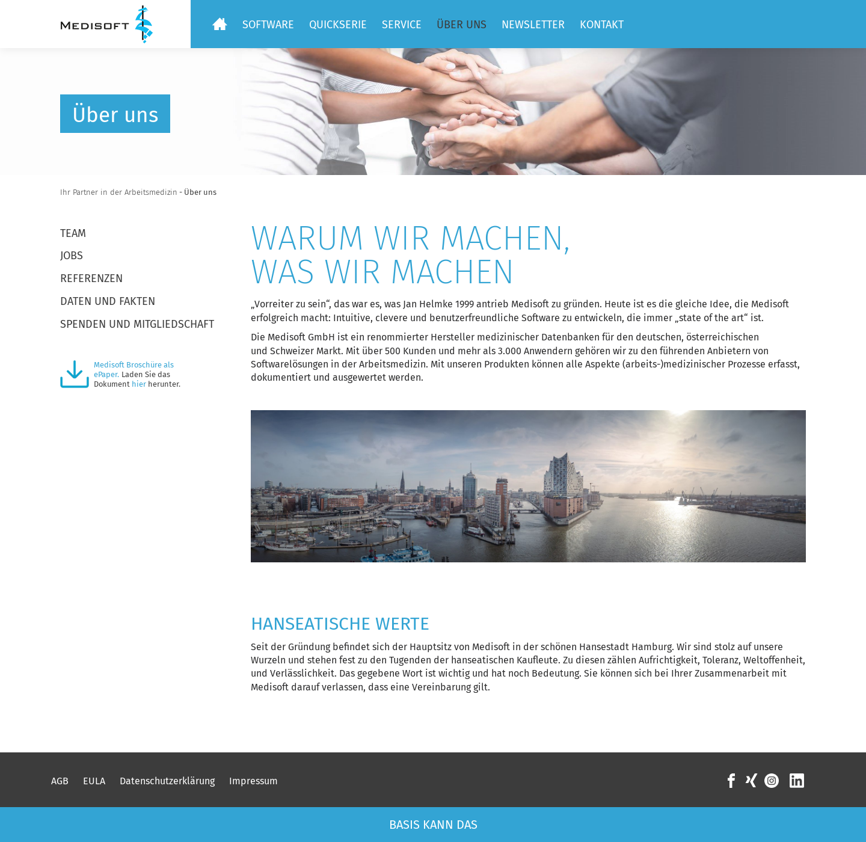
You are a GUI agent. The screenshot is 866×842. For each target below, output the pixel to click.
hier (139, 384)
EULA (94, 781)
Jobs (71, 255)
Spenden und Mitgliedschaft (137, 324)
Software (268, 24)
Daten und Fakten (107, 301)
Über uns (462, 24)
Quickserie (338, 24)
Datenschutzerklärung (167, 781)
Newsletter (533, 24)
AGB (60, 781)
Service (402, 24)
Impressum (253, 781)
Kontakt (602, 24)
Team (73, 233)
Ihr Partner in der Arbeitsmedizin (118, 192)
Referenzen (91, 278)
